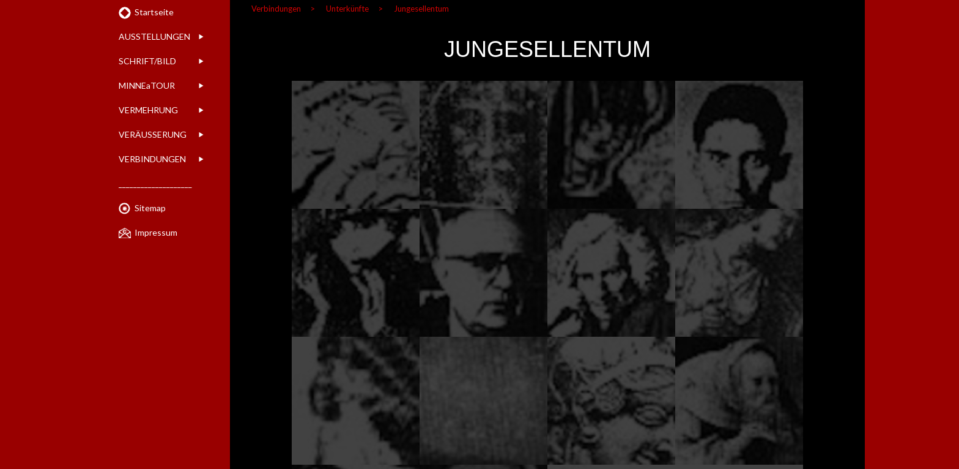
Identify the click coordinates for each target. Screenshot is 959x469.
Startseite (154, 12)
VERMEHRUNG (148, 110)
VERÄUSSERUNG (153, 134)
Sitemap (150, 208)
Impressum (156, 232)
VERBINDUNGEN (152, 159)
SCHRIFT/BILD (147, 61)
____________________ (155, 183)
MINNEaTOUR (147, 85)
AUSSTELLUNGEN (154, 36)
